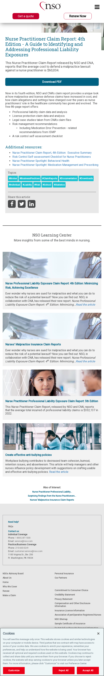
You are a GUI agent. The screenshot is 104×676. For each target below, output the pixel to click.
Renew (6, 591)
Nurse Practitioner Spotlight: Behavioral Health (40, 160)
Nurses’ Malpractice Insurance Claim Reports (52, 500)
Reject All (63, 670)
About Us (7, 578)
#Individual (14, 184)
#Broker (13, 178)
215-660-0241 (22, 548)
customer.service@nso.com (28, 551)
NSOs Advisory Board (13, 573)
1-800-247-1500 (22, 538)
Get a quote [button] (26, 16)
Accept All (87, 670)
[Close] (98, 633)
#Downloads (86, 178)
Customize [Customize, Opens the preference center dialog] (13, 670)
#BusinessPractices (30, 178)
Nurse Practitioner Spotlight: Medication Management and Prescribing (55, 165)
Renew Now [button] (77, 16)
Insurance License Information (70, 610)
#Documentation (68, 178)
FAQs (10, 526)
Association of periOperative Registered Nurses (78, 615)
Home (5, 582)
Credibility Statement (65, 595)
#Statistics (59, 184)
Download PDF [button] (52, 82)
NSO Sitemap (61, 619)
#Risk (37, 184)
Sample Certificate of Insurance (70, 623)
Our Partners (61, 578)
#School (46, 184)
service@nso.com (24, 541)
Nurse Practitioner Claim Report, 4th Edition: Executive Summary (52, 152)
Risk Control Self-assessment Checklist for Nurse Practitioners (51, 156)
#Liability (27, 184)
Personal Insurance (64, 573)
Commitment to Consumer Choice (71, 590)
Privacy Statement (63, 599)
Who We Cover (10, 586)
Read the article (58, 472)
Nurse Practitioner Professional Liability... (52, 492)
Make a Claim (9, 595)
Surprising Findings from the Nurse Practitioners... (52, 496)
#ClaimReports (49, 178)
